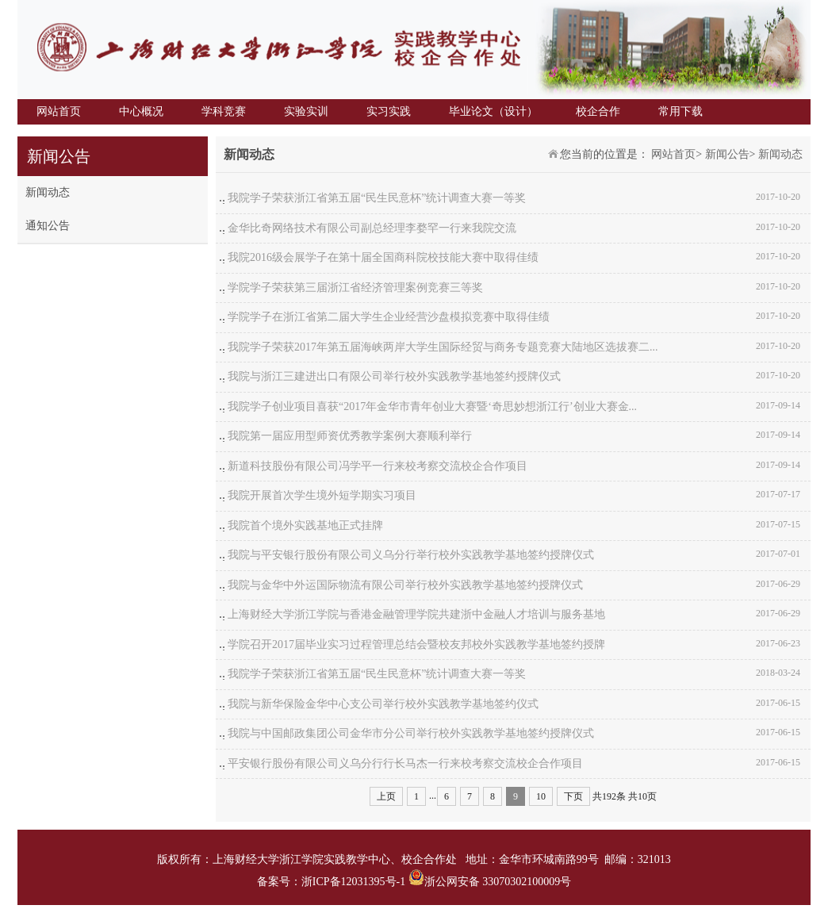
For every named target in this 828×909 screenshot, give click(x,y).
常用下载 (680, 111)
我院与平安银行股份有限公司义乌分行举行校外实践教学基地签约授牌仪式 (411, 555)
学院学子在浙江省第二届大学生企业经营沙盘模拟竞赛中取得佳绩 (389, 317)
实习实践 (388, 111)
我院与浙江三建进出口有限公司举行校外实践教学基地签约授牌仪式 (394, 376)
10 (541, 796)
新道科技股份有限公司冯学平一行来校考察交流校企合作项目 (377, 466)
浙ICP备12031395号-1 (354, 882)
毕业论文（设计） (493, 111)
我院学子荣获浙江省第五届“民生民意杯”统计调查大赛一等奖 (377, 198)
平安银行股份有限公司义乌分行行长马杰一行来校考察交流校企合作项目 (405, 763)
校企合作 (598, 111)
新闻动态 (47, 192)
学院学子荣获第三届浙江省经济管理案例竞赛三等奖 (355, 287)
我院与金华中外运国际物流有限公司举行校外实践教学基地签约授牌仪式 (405, 585)
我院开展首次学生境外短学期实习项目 (322, 495)
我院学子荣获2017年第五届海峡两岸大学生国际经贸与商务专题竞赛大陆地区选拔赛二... (443, 347)
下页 (573, 796)
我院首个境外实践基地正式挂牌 (305, 525)
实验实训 (306, 111)
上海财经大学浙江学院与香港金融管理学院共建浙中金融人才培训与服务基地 (416, 614)
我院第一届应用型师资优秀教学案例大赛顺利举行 (350, 436)
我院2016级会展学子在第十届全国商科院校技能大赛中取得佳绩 (383, 257)
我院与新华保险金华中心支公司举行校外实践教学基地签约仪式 (383, 704)
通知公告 (47, 226)
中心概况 (141, 111)
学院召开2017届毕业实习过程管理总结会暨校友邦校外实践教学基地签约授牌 (416, 644)
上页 (386, 796)
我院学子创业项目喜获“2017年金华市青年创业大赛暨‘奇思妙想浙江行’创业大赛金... (432, 406)
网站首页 (58, 111)
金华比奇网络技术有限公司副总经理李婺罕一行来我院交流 (372, 228)
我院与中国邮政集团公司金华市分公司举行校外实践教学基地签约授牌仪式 (411, 733)
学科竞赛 (223, 111)
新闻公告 (727, 154)
